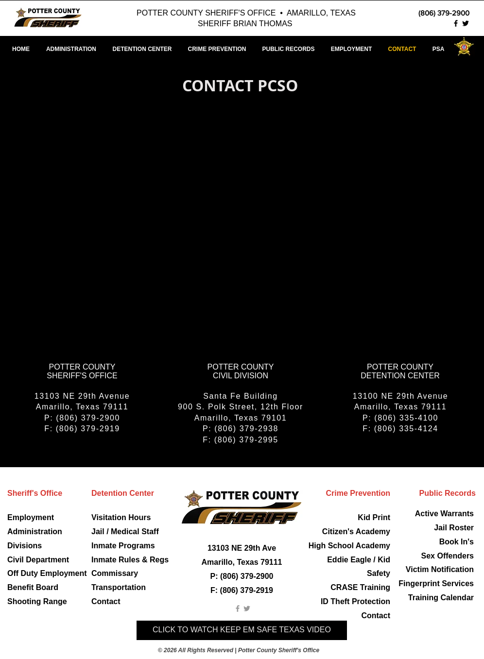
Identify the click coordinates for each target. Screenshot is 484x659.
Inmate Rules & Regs (130, 560)
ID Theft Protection (355, 601)
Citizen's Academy (356, 531)
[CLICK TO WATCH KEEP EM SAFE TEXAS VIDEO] (242, 630)
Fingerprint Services (436, 583)
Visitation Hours (121, 517)
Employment (30, 517)
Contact (106, 601)
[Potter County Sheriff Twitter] (465, 23)
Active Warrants (444, 513)
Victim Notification (440, 569)
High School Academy (349, 545)
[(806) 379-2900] (428, 12)
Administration (34, 531)
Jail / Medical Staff (125, 531)
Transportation (118, 587)
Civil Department (38, 560)
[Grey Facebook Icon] (237, 608)
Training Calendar (441, 597)
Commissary (114, 573)
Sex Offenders (447, 556)
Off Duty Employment (47, 573)
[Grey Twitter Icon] (246, 608)
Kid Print (374, 517)
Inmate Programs (123, 545)
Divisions (24, 545)
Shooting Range (37, 601)
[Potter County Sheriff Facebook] (455, 23)
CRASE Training (360, 587)
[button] (351, 49)
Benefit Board (32, 587)
